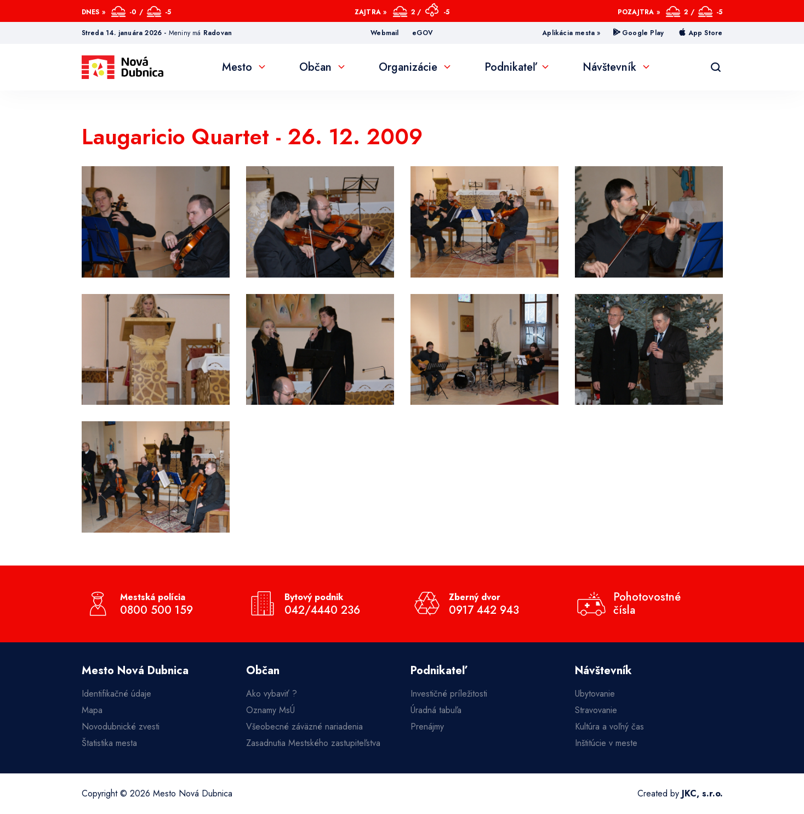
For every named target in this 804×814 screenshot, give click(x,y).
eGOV (423, 33)
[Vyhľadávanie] (715, 67)
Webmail (384, 33)
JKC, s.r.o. (702, 793)
